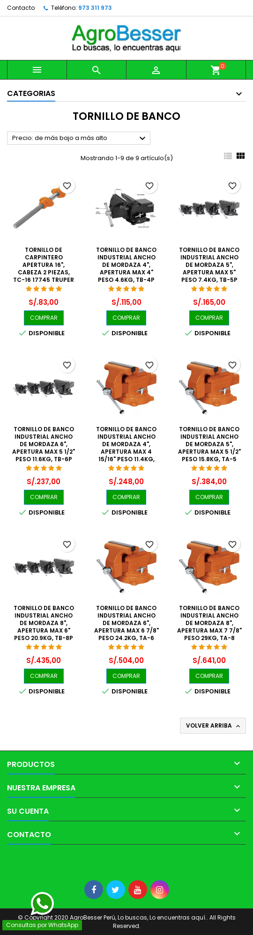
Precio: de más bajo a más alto (80, 138)
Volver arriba (214, 725)
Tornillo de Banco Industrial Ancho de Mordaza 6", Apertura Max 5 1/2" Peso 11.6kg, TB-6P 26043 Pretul (43, 448)
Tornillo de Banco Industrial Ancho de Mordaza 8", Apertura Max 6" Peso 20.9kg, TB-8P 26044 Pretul (44, 626)
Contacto (21, 8)
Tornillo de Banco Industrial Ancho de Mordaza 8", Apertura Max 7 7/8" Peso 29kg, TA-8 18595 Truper (209, 626)
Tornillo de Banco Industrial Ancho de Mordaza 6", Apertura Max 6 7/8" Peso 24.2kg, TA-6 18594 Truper (126, 626)
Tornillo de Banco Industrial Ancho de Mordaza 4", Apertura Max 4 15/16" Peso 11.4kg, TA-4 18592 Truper (126, 448)
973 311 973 (95, 8)
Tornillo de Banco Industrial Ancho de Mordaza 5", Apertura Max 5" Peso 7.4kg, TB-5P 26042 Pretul (209, 268)
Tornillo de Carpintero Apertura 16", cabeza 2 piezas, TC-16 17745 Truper (43, 265)
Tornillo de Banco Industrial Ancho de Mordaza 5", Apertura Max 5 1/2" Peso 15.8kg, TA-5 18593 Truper (209, 448)
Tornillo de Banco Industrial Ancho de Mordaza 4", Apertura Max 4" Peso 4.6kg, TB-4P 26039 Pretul (126, 268)
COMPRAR (44, 318)
